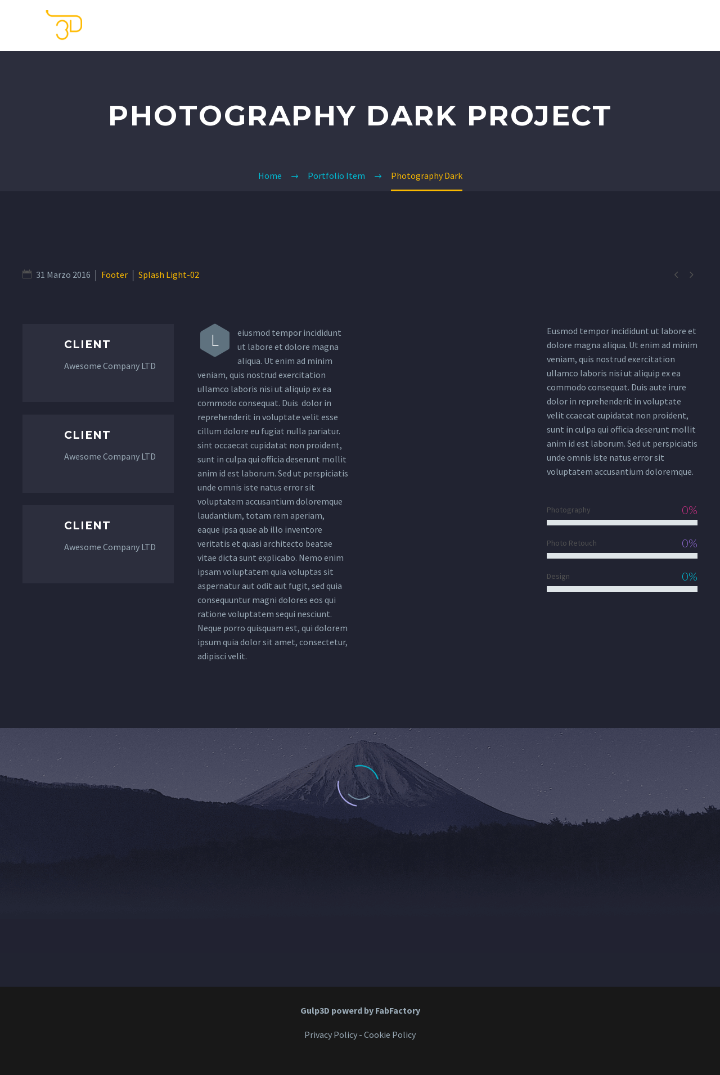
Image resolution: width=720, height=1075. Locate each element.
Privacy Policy (330, 1034)
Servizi (510, 25)
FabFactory (397, 1010)
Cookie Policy (390, 1034)
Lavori (629, 25)
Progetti (687, 25)
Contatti (569, 25)
